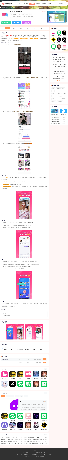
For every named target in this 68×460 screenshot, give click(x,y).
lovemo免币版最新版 (28, 417)
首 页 (20, 3)
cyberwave (4, 417)
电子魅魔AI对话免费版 (36, 426)
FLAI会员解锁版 (20, 417)
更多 (45, 369)
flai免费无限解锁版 (44, 417)
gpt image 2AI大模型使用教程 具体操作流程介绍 (10, 439)
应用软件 (32, 3)
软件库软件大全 (54, 112)
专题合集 (44, 3)
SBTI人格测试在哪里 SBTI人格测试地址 (9, 441)
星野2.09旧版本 (64, 34)
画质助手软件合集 (63, 112)
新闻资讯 (38, 3)
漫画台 (58, 98)
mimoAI (53, 96)
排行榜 (50, 3)
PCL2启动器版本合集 (55, 123)
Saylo (59, 47)
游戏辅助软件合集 (55, 121)
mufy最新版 (4, 426)
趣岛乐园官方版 (53, 41)
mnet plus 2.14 (53, 34)
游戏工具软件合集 (55, 117)
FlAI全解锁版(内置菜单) (12, 417)
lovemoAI (53, 101)
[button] (46, 349)
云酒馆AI (59, 93)
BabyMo (64, 93)
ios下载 (17, 22)
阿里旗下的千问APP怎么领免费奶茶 (59, 76)
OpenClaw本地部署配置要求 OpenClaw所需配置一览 (34, 443)
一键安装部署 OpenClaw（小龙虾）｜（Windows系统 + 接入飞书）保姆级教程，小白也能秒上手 (59, 73)
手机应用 (10, 7)
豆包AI (53, 98)
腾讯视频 (53, 93)
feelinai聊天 (20, 426)
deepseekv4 (60, 101)
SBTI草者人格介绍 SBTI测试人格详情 (32, 441)
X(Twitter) (64, 40)
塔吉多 (53, 88)
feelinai (36, 417)
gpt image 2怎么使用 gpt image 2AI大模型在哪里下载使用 (34, 439)
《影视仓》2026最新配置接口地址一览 (9, 437)
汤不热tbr (59, 40)
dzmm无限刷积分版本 (44, 426)
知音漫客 (63, 98)
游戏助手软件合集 (55, 119)
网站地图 (34, 450)
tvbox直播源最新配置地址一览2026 (32, 437)
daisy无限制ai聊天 (12, 426)
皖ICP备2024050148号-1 (30, 456)
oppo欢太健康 (59, 96)
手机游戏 (26, 3)
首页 (6, 7)
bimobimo (64, 47)
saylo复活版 (28, 426)
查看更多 (58, 80)
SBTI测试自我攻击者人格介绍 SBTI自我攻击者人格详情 (10, 443)
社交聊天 (15, 7)
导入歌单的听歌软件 (60, 88)
